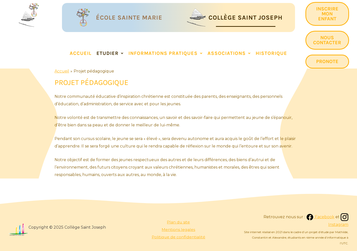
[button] (109, 53)
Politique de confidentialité (178, 237)
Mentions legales (178, 229)
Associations (229, 53)
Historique (271, 53)
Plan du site (178, 222)
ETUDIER (109, 53)
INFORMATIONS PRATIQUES (165, 53)
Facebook (320, 217)
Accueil (80, 53)
